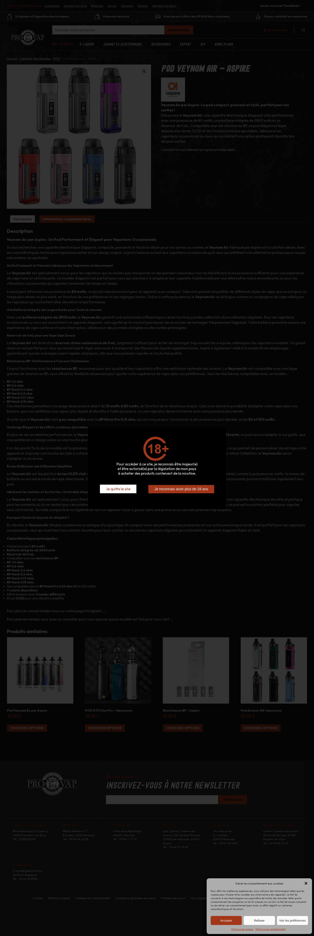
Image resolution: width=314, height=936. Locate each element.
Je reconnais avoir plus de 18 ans (181, 489)
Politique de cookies (242, 929)
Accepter (226, 920)
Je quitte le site (118, 489)
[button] (306, 883)
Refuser (259, 920)
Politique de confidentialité (271, 929)
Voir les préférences (292, 920)
